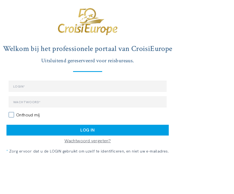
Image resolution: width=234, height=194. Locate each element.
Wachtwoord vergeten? (87, 141)
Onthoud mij (28, 115)
